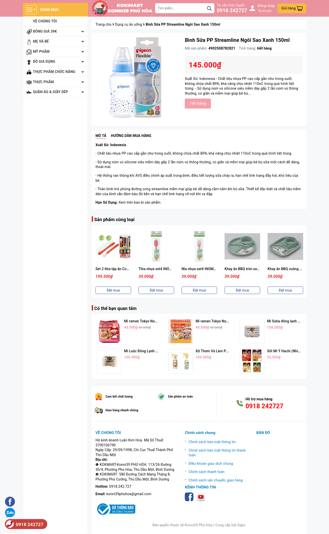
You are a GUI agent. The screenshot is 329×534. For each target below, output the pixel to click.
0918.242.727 (120, 486)
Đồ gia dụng (44, 61)
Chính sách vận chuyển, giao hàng (215, 480)
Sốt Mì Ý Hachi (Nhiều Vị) (287, 351)
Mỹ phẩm (41, 52)
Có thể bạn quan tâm (115, 308)
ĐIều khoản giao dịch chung (210, 464)
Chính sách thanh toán (206, 472)
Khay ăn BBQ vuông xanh (287, 269)
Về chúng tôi (45, 21)
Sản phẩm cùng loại (114, 219)
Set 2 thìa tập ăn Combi (114, 269)
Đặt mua (113, 290)
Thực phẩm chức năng (54, 72)
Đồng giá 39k (45, 31)
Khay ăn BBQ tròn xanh (243, 269)
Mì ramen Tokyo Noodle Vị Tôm (149, 321)
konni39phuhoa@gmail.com (128, 494)
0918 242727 (232, 10)
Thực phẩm (43, 82)
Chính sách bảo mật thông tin (212, 442)
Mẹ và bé (41, 41)
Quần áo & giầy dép (50, 92)
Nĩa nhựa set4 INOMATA (201, 269)
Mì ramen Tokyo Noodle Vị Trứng (221, 321)
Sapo (241, 525)
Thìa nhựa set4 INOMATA (159, 269)
